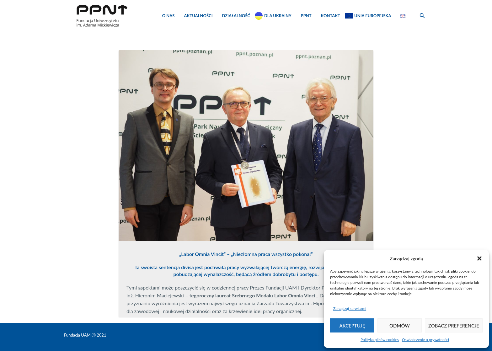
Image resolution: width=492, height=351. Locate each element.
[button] (479, 258)
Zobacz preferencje (453, 325)
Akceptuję (352, 325)
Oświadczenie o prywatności (425, 339)
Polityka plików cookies (380, 339)
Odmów (399, 325)
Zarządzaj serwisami (349, 308)
